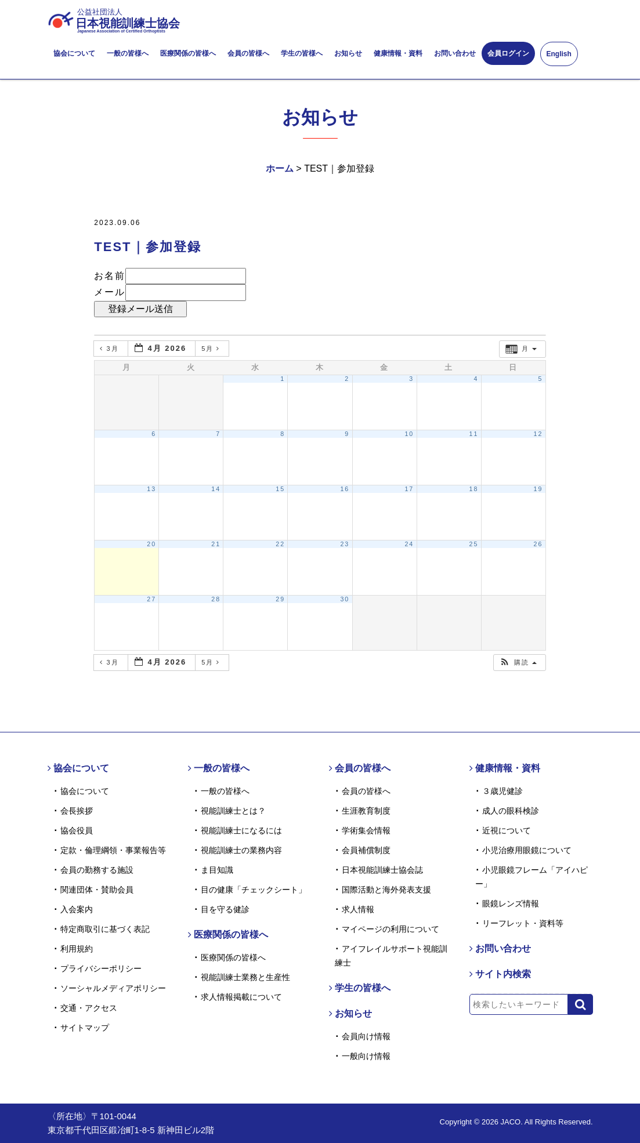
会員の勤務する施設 (96, 870)
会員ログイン (508, 53)
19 (538, 488)
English (559, 54)
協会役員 (76, 830)
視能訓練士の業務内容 (241, 850)
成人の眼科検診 (510, 810)
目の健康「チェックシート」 (253, 889)
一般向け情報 (366, 1056)
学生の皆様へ (302, 53)
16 (344, 488)
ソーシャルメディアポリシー (113, 988)
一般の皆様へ (128, 53)
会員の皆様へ (248, 53)
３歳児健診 (502, 791)
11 (473, 433)
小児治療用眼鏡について (527, 850)
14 (215, 488)
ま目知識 (217, 870)
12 (538, 433)
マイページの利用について (390, 929)
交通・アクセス (88, 1008)
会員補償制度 (366, 850)
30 (344, 599)
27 (151, 599)
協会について (74, 53)
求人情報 (358, 909)
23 (344, 543)
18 (473, 488)
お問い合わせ (455, 53)
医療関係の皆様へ (188, 53)
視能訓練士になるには (241, 830)
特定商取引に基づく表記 (105, 929)
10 (409, 433)
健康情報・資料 (398, 53)
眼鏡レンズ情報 (510, 903)
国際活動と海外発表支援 (386, 889)
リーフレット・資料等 (522, 923)
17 (409, 488)
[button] (518, 662)
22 (280, 543)
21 (215, 543)
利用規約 (76, 948)
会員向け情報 (366, 1036)
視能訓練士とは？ (233, 810)
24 (409, 543)
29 (280, 599)
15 (280, 488)
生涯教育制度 (366, 810)
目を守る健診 (225, 909)
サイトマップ (84, 1027)
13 (151, 488)
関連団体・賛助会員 (96, 889)
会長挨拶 (76, 810)
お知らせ (348, 53)
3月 (110, 348)
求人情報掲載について (241, 997)
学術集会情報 (366, 830)
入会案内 (76, 909)
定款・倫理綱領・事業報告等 (113, 850)
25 (473, 543)
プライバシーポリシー (101, 968)
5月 (212, 348)
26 (538, 543)
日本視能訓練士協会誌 (382, 870)
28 (215, 599)
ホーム (280, 168)
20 (151, 543)
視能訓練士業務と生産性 (245, 977)
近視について (506, 830)
